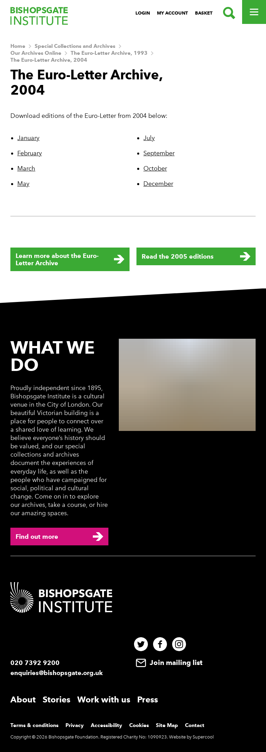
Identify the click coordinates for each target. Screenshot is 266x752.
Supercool (203, 737)
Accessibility (106, 725)
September (159, 153)
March (26, 168)
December (158, 184)
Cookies (139, 725)
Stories (56, 699)
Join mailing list (168, 662)
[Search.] (227, 13)
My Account (172, 13)
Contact (194, 725)
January (28, 138)
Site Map (167, 725)
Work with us (103, 699)
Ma (21, 184)
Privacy (74, 725)
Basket (204, 13)
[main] (133, 162)
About (23, 699)
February (29, 153)
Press (147, 699)
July (149, 138)
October (155, 168)
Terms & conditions (34, 725)
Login (142, 13)
